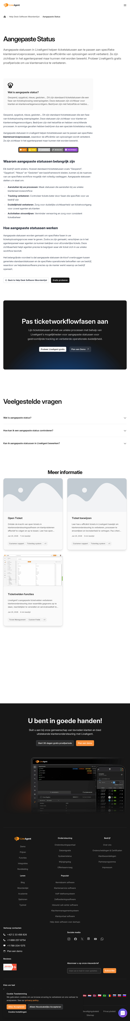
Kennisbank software (65, 882)
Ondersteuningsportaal (65, 845)
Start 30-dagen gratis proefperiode (55, 743)
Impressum (107, 867)
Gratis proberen (60, 280)
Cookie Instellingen (17, 1012)
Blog (23, 882)
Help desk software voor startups (65, 922)
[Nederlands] (89, 995)
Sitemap (90, 1015)
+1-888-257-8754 (16, 940)
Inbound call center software (65, 905)
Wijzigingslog (65, 862)
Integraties (23, 863)
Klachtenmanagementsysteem (65, 910)
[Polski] (99, 995)
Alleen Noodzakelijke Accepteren (45, 1007)
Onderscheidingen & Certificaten (107, 850)
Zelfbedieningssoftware (65, 899)
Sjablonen (22, 899)
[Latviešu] (84, 995)
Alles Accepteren (16, 1007)
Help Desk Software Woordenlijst (24, 16)
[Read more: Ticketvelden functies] (33, 590)
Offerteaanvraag (65, 867)
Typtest (22, 905)
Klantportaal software (65, 916)
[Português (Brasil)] (104, 995)
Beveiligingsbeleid (91, 1011)
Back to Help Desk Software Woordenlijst (26, 280)
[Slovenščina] (124, 995)
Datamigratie (65, 850)
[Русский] (114, 995)
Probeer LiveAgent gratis (53, 349)
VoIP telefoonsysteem (65, 893)
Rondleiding (22, 869)
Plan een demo (85, 743)
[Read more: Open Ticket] (33, 514)
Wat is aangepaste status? (65, 418)
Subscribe (110, 970)
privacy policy (31, 1000)
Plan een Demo (80, 349)
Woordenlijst (22, 888)
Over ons (107, 845)
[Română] (109, 995)
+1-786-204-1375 (16, 945)
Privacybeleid (109, 1011)
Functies (23, 858)
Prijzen (23, 852)
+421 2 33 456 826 (17, 934)
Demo (22, 846)
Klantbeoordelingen (107, 856)
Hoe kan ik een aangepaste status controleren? (65, 430)
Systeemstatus (65, 856)
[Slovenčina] (119, 995)
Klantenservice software (65, 888)
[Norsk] (94, 995)
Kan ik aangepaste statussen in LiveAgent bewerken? (65, 443)
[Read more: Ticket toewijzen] (97, 514)
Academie (22, 893)
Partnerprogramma (107, 862)
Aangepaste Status (51, 16)
